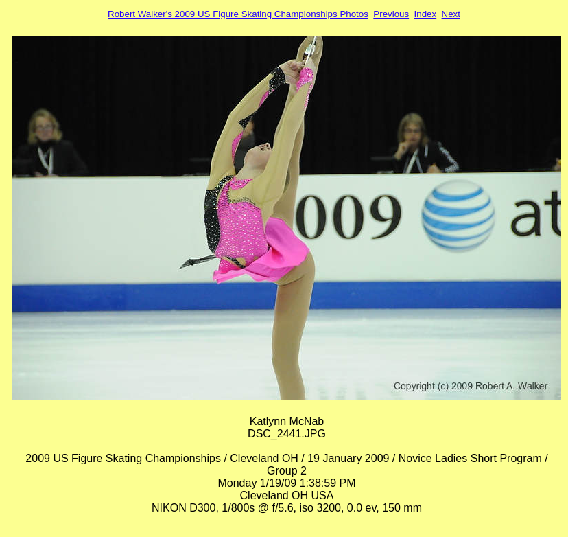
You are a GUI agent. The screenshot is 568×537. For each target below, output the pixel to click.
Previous (391, 14)
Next (451, 14)
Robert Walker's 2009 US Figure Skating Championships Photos (238, 14)
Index (425, 14)
